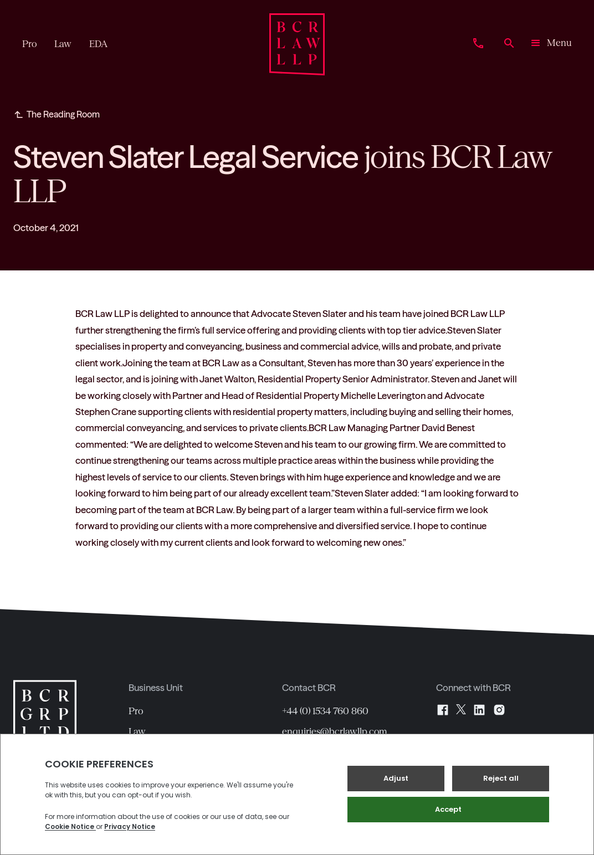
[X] (461, 709)
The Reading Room (63, 114)
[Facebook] (442, 709)
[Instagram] (499, 709)
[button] (550, 44)
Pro (136, 710)
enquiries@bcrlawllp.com (334, 731)
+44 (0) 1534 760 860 (325, 710)
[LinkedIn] (479, 709)
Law (137, 731)
